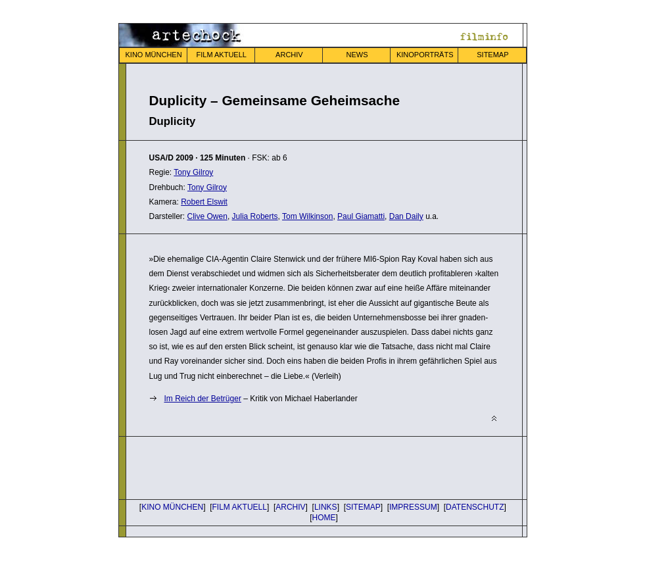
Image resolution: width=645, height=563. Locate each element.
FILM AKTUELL (222, 55)
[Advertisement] (303, 466)
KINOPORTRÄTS (425, 55)
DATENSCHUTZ (475, 507)
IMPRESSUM (413, 507)
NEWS (357, 55)
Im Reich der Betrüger (202, 398)
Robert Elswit (204, 202)
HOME (324, 517)
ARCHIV (289, 55)
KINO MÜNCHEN (153, 55)
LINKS (325, 507)
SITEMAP (492, 55)
